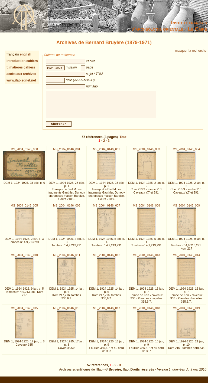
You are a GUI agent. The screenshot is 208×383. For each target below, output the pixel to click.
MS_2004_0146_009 (186, 208)
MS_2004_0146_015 (24, 311)
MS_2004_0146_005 (24, 208)
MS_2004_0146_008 (146, 208)
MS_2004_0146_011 (66, 258)
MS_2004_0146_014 (186, 258)
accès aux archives (21, 74)
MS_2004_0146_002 (106, 152)
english (25, 54)
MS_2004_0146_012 (106, 258)
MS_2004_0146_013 (146, 258)
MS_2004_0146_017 (106, 311)
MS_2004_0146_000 (24, 152)
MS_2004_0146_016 (66, 311)
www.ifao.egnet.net (21, 80)
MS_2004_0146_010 (24, 258)
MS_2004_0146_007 (106, 208)
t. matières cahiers (20, 67)
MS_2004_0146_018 (146, 311)
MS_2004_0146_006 (66, 208)
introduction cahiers (22, 61)
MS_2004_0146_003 (146, 152)
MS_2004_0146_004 (186, 152)
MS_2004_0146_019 (186, 311)
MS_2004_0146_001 (66, 152)
